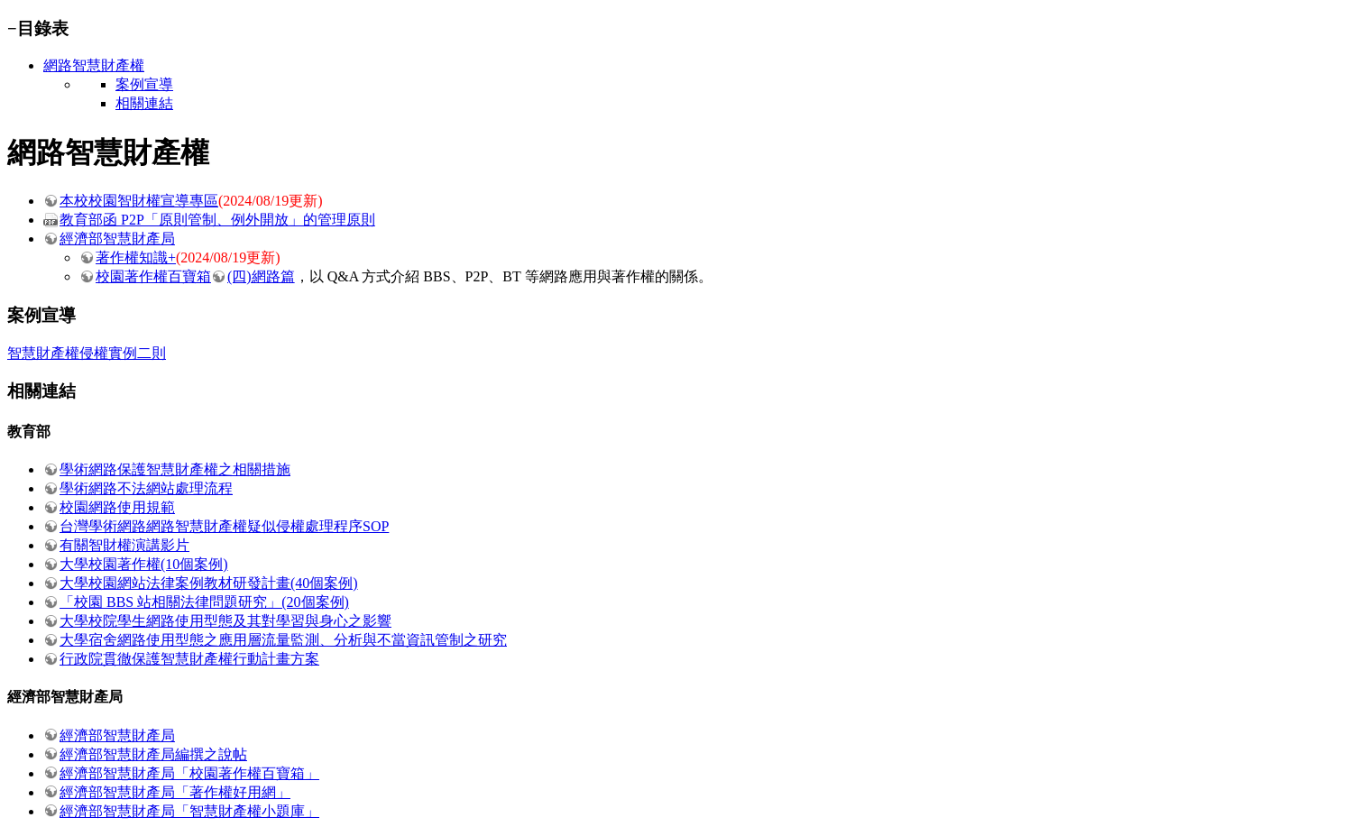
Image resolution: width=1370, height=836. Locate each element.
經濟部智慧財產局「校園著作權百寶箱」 (189, 773)
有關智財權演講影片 (124, 545)
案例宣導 (144, 84)
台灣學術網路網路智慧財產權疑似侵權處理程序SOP (224, 526)
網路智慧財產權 (93, 65)
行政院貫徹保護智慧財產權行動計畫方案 (189, 658)
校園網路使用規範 (117, 507)
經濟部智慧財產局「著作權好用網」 (175, 792)
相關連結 (144, 103)
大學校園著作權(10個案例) (144, 564)
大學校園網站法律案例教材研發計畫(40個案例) (209, 583)
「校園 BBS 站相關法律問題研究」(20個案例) (204, 602)
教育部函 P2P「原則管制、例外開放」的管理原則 (217, 219)
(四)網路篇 (261, 276)
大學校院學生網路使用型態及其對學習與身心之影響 (225, 621)
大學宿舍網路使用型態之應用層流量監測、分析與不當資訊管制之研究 (283, 640)
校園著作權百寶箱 (153, 276)
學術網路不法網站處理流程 (146, 488)
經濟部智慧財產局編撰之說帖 (153, 754)
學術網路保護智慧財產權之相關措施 (175, 469)
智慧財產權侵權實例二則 (86, 353)
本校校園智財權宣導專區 (139, 200)
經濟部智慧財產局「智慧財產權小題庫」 (189, 811)
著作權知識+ (136, 257)
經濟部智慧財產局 (117, 238)
